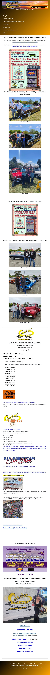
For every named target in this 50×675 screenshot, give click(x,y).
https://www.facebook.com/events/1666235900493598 (25, 46)
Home (4, 13)
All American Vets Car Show (10, 30)
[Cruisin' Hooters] (12, 18)
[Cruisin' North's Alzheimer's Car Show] (23, 21)
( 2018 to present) (17, 525)
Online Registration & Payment (24, 633)
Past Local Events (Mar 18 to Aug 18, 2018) (15, 528)
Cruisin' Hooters (7, 18)
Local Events (6, 27)
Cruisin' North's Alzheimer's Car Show (12, 21)
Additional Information (25, 651)
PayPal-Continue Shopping (20, 635)
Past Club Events (25, 350)
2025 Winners (25, 626)
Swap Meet (6, 16)
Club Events (6, 24)
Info (4, 33)
